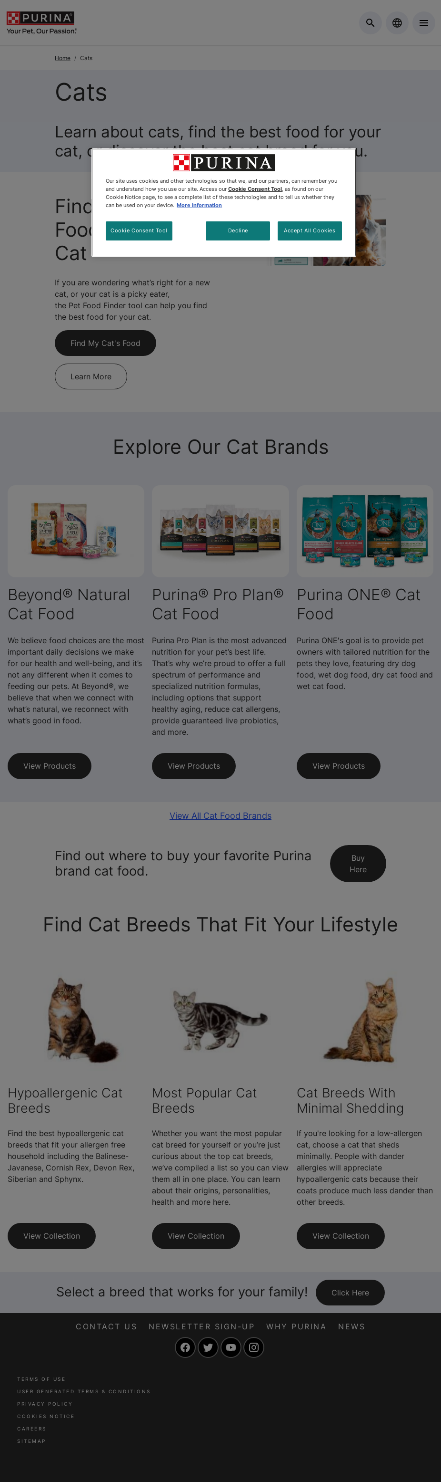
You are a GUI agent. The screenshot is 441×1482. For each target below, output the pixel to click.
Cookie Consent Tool (139, 230)
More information (199, 205)
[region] (223, 202)
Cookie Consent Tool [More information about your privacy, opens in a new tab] (255, 189)
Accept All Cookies (309, 230)
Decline (238, 230)
